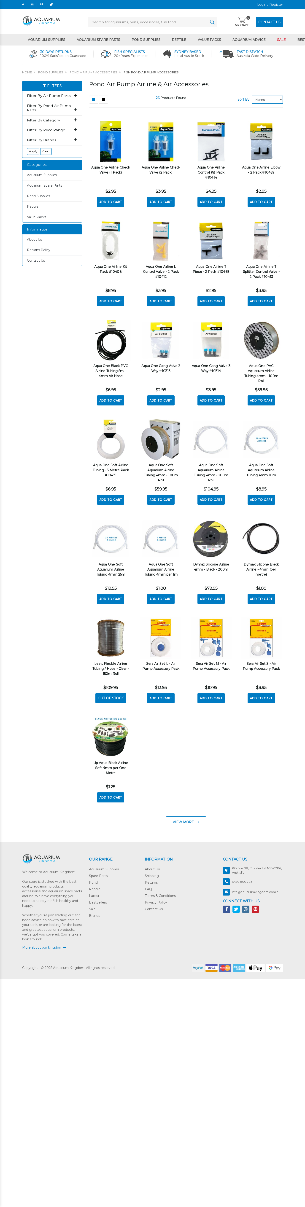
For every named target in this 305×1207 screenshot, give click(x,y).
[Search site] (212, 22)
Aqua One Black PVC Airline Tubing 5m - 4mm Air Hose (110, 369)
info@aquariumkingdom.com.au (256, 889)
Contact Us (36, 260)
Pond (93, 879)
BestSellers (98, 899)
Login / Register (270, 5)
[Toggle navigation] (241, 22)
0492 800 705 (242, 878)
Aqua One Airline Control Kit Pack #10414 (211, 172)
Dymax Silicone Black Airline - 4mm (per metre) (261, 567)
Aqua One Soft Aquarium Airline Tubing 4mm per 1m (161, 567)
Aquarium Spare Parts (98, 40)
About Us (34, 239)
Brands (94, 913)
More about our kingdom (44, 944)
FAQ (148, 886)
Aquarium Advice (249, 40)
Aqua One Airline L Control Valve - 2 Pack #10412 (161, 271)
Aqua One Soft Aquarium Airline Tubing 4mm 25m (110, 567)
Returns (151, 879)
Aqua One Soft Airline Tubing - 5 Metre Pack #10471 (111, 468)
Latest (94, 893)
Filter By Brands (52, 140)
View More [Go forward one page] (186, 819)
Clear (46, 151)
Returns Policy (38, 250)
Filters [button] (52, 86)
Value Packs (209, 40)
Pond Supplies (146, 40)
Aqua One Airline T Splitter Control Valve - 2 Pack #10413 (261, 271)
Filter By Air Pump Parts (52, 96)
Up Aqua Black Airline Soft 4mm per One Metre (110, 765)
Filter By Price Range (52, 130)
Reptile (179, 40)
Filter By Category (52, 120)
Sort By (243, 99)
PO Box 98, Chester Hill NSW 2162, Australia (257, 867)
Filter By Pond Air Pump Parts (52, 108)
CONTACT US (269, 22)
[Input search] (152, 22)
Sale (281, 40)
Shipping (152, 873)
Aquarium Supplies (46, 40)
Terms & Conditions (160, 893)
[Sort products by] (267, 100)
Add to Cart (110, 201)
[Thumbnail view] (93, 100)
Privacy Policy (156, 899)
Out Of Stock (111, 695)
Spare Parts (98, 873)
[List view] (103, 100)
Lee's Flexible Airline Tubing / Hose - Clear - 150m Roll (110, 666)
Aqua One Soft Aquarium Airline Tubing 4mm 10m (261, 468)
